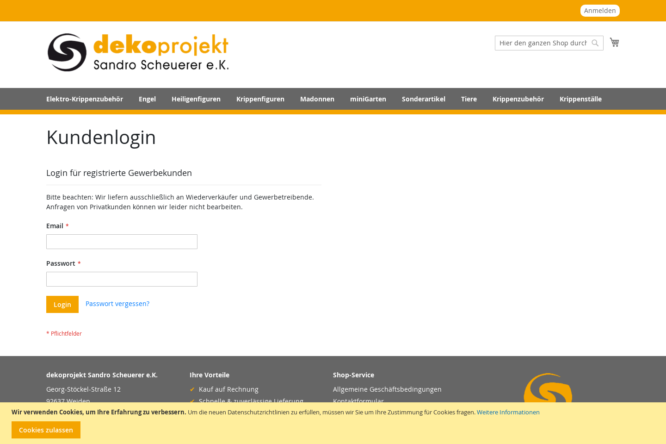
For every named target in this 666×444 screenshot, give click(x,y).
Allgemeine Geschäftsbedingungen (387, 389)
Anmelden (600, 10)
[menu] (333, 99)
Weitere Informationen (508, 412)
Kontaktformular (358, 401)
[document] (334, 423)
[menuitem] (85, 99)
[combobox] (549, 43)
